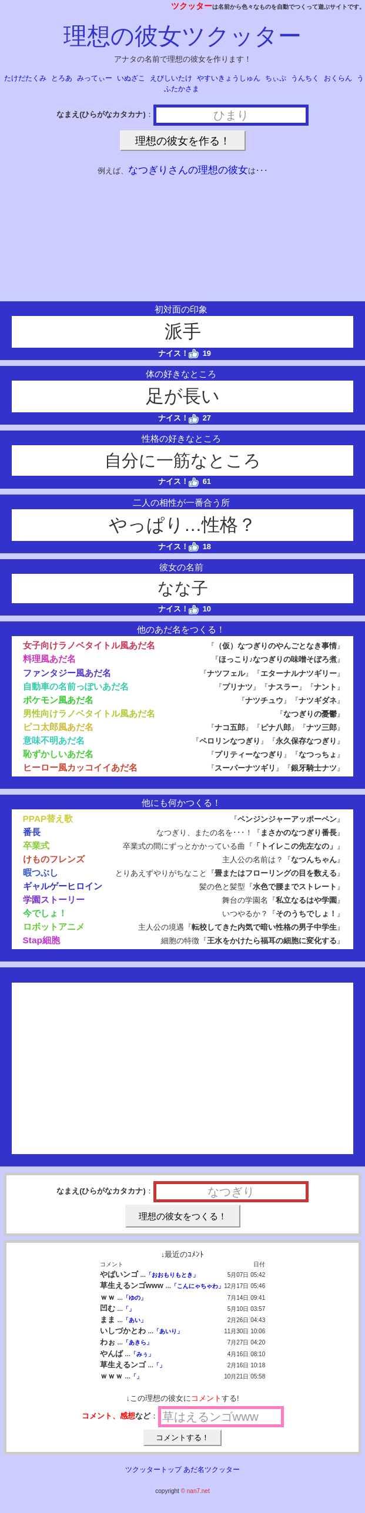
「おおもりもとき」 (172, 1275)
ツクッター (191, 6)
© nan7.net (195, 1491)
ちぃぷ (275, 78)
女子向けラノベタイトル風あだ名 (89, 645)
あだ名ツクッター (211, 1469)
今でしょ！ (45, 913)
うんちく (305, 78)
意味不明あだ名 (54, 740)
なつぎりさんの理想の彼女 (188, 170)
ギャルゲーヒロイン (62, 886)
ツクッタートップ (153, 1469)
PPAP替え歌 (48, 818)
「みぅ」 (142, 1354)
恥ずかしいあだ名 (58, 754)
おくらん (338, 78)
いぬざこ (131, 78)
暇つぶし (40, 872)
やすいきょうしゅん (228, 78)
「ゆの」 (134, 1298)
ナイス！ (178, 353)
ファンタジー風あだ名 (67, 673)
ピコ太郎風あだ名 (58, 727)
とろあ (61, 78)
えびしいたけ (171, 78)
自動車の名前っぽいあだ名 (76, 686)
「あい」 (134, 1320)
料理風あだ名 (49, 659)
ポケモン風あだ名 (58, 700)
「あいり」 (168, 1331)
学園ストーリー (54, 900)
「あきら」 (137, 1342)
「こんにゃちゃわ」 (197, 1286)
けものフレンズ (54, 859)
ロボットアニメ (54, 927)
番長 (32, 832)
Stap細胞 (41, 940)
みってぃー (94, 78)
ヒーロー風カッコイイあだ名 (80, 767)
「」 (129, 1309)
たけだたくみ (25, 78)
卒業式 (36, 845)
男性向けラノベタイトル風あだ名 (89, 713)
